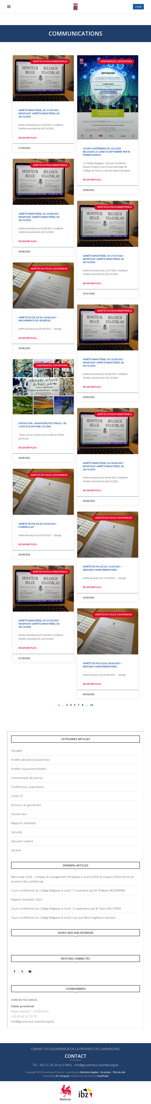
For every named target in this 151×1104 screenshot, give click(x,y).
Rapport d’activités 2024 (26, 899)
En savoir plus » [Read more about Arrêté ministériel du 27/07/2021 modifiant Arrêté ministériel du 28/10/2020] (92, 283)
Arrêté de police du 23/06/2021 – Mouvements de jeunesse (38, 319)
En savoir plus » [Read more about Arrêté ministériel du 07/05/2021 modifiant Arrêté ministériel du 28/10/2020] (28, 648)
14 (91, 705)
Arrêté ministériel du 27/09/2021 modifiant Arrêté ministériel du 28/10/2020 (39, 113)
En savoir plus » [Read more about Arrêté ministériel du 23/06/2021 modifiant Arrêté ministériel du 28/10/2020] (92, 387)
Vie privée (105, 1072)
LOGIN (138, 6)
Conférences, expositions (27, 787)
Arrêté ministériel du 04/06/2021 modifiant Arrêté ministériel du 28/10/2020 (103, 466)
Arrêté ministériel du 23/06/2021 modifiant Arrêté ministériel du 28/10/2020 (103, 362)
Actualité (16, 750)
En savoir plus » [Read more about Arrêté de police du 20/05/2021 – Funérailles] (28, 544)
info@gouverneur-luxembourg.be (32, 1021)
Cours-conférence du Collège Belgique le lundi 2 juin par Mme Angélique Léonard (63, 917)
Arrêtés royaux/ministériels (28, 769)
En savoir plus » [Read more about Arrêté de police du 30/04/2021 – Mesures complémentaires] (92, 684)
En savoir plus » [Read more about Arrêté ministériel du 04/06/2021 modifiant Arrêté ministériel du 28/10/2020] (92, 490)
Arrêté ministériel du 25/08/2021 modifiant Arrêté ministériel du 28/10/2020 (39, 217)
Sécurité (16, 832)
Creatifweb (103, 1076)
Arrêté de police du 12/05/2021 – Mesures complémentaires (103, 568)
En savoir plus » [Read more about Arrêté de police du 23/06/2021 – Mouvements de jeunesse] (28, 338)
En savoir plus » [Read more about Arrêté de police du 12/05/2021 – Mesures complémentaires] (92, 587)
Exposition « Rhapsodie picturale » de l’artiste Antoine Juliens (42, 425)
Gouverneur (19, 814)
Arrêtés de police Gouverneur (30, 760)
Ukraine (16, 850)
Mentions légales (89, 1072)
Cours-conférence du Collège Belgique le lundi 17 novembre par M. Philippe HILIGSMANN (68, 890)
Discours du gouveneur (26, 805)
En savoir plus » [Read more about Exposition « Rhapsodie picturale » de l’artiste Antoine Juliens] (28, 447)
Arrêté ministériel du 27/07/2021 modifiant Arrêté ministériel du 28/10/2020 (103, 259)
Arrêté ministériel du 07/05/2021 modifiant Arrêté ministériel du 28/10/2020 (39, 623)
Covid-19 (16, 796)
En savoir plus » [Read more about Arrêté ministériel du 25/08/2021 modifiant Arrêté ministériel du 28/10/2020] (28, 241)
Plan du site (119, 1072)
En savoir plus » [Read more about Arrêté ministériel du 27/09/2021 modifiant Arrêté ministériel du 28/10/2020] (28, 138)
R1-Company (62, 1076)
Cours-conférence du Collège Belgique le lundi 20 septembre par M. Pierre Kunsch (107, 151)
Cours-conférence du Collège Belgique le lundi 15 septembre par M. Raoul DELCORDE (66, 908)
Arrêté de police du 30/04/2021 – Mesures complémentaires (103, 665)
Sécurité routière (22, 841)
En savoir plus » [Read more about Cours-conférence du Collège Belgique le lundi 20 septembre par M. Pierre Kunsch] (92, 179)
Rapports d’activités (23, 823)
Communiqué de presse (27, 778)
